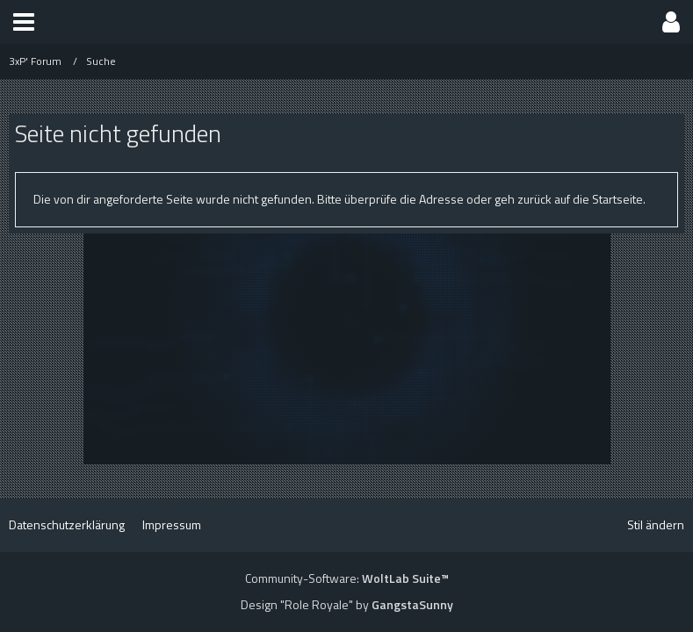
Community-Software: (347, 578)
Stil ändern (655, 524)
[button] (24, 22)
